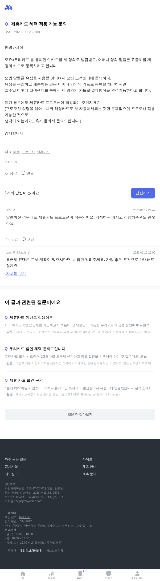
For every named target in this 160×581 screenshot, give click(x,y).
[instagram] (29, 562)
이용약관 (10, 550)
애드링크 (11, 474)
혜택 (16, 152)
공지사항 (11, 466)
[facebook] (39, 562)
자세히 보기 (16, 274)
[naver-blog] (19, 562)
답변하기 (143, 193)
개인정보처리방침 (31, 550)
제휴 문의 (89, 474)
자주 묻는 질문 (15, 459)
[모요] (15, 448)
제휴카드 (43, 152)
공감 (11, 173)
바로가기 (24, 517)
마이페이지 (137, 575)
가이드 (87, 459)
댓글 (27, 173)
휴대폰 (80, 574)
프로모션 (28, 152)
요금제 (51, 575)
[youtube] (8, 562)
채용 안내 (89, 466)
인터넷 (108, 575)
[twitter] (50, 562)
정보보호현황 (54, 550)
